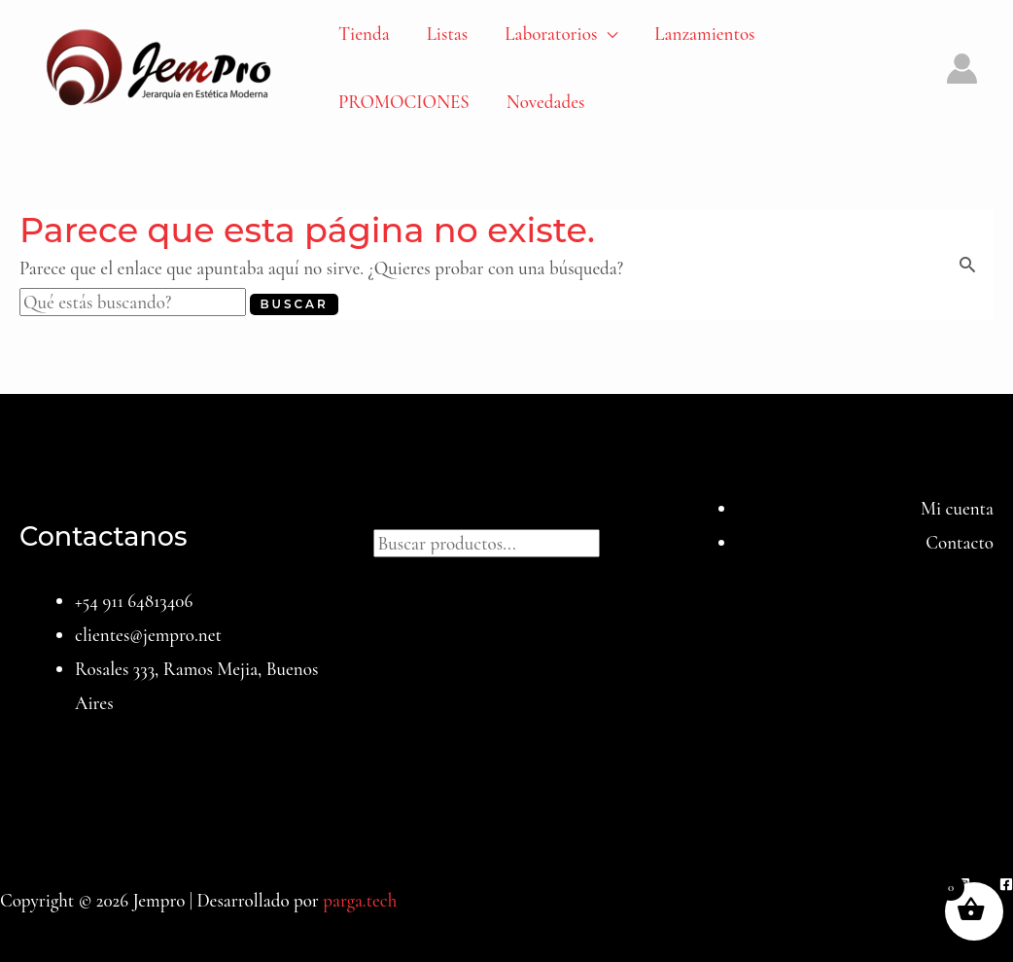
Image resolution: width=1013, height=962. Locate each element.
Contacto (960, 542)
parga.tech (360, 900)
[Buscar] (619, 540)
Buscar (506, 508)
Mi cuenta (957, 508)
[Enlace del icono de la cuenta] (962, 69)
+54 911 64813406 (133, 600)
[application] (607, 34)
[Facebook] (1006, 884)
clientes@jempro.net (148, 635)
